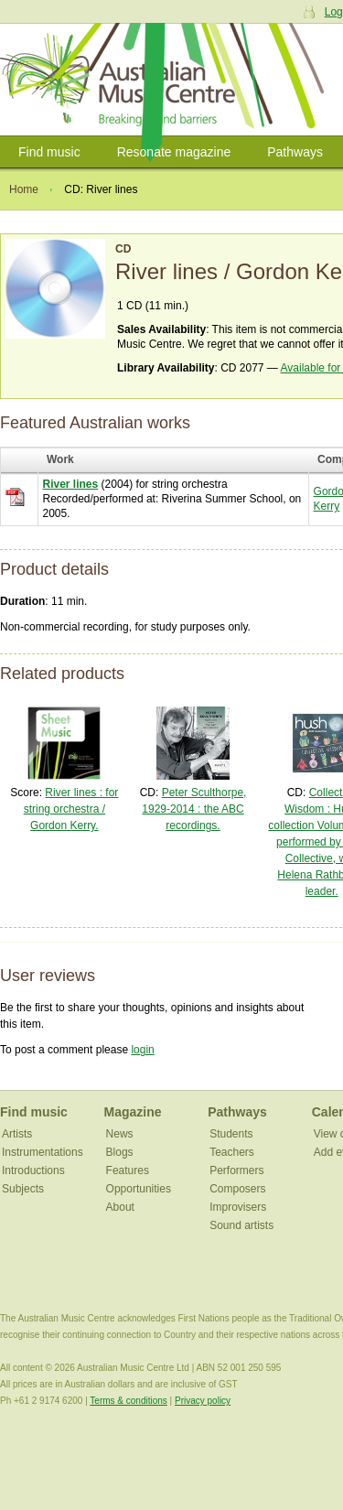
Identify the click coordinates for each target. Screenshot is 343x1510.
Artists (17, 1133)
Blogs (120, 1152)
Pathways (295, 152)
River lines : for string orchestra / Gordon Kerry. (71, 809)
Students (230, 1133)
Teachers (231, 1152)
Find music (49, 152)
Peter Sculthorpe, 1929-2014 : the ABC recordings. (194, 809)
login (142, 1049)
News (120, 1133)
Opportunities (138, 1188)
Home (23, 189)
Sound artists (241, 1225)
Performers (236, 1170)
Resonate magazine (174, 152)
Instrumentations (42, 1152)
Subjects (23, 1188)
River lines (71, 484)
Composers (237, 1188)
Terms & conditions (128, 1401)
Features (127, 1170)
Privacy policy (202, 1401)
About (120, 1207)
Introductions (33, 1170)
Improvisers (237, 1207)
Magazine (133, 1112)
